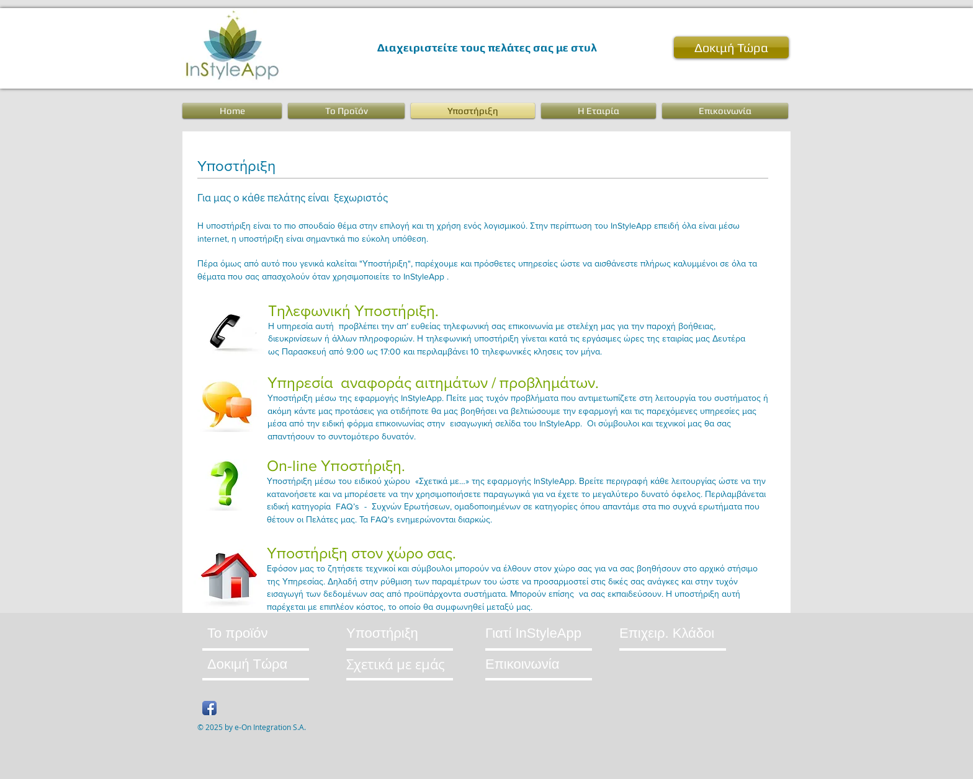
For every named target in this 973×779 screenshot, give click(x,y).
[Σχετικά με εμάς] (401, 664)
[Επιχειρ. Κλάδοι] (668, 633)
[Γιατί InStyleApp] (535, 633)
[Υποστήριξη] (387, 633)
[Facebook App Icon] (209, 708)
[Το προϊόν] (254, 633)
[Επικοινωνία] (562, 664)
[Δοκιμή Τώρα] (731, 47)
